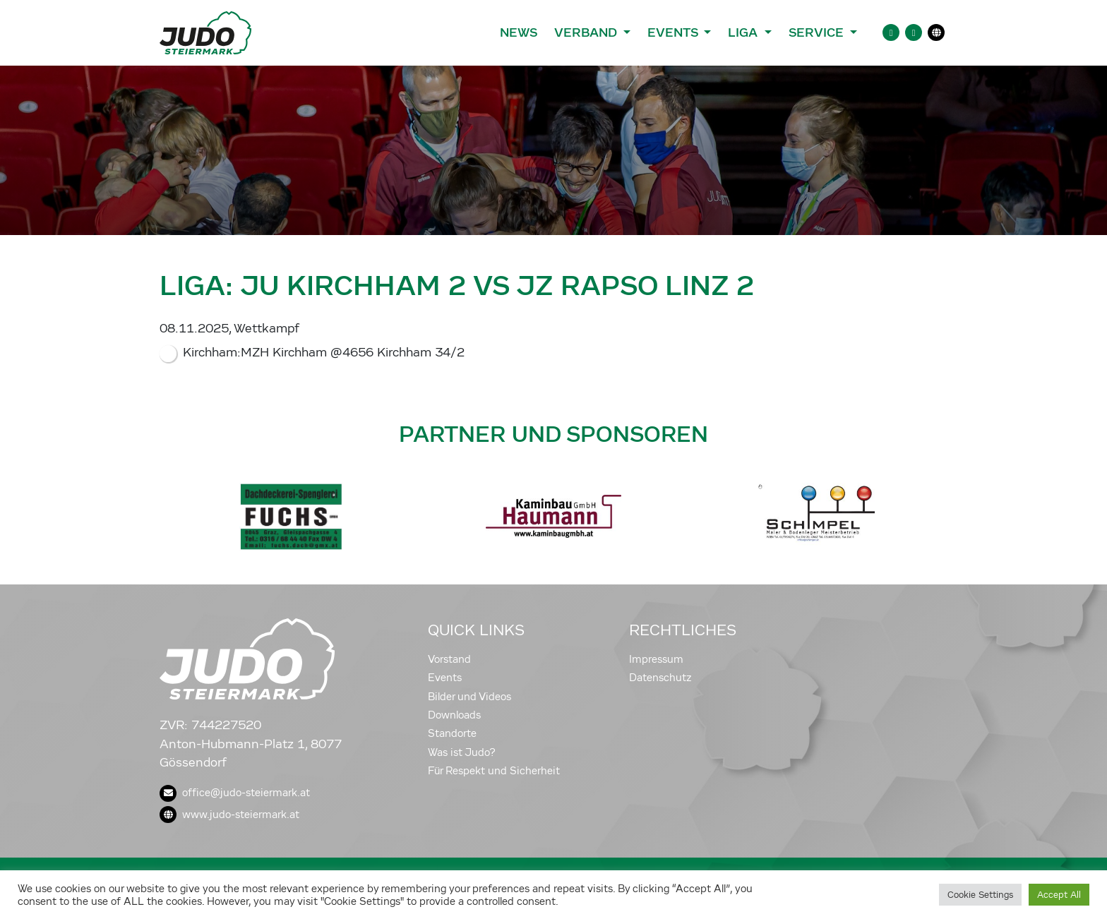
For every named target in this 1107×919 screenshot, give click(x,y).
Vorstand (449, 659)
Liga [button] (744, 32)
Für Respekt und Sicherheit (494, 770)
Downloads (454, 715)
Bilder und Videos (469, 696)
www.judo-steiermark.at (229, 814)
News (518, 32)
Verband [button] (587, 32)
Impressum (656, 659)
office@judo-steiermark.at (235, 792)
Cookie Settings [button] (980, 894)
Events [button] (674, 32)
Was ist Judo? (462, 752)
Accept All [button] (1059, 894)
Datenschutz (660, 677)
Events (445, 677)
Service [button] (818, 32)
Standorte (452, 733)
